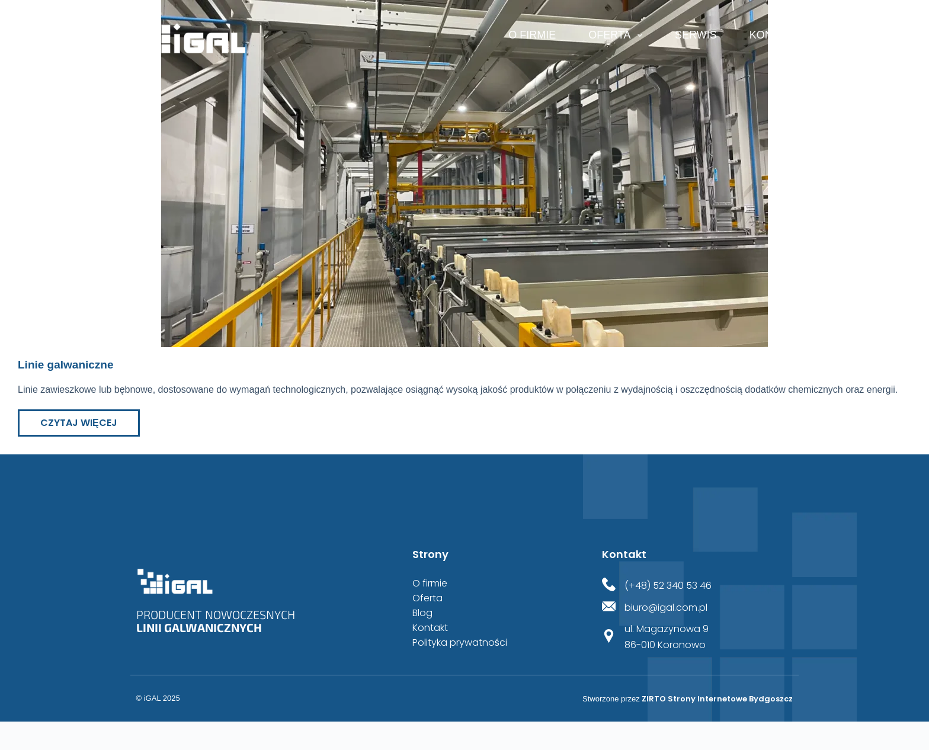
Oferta (617, 35)
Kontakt (774, 35)
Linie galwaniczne (66, 364)
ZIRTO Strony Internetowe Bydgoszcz (717, 698)
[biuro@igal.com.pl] (609, 608)
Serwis (696, 35)
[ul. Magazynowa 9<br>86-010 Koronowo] (609, 637)
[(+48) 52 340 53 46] (609, 586)
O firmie (532, 35)
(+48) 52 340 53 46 (668, 585)
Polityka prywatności (459, 643)
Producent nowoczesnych (215, 620)
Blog (422, 613)
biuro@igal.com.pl (665, 607)
